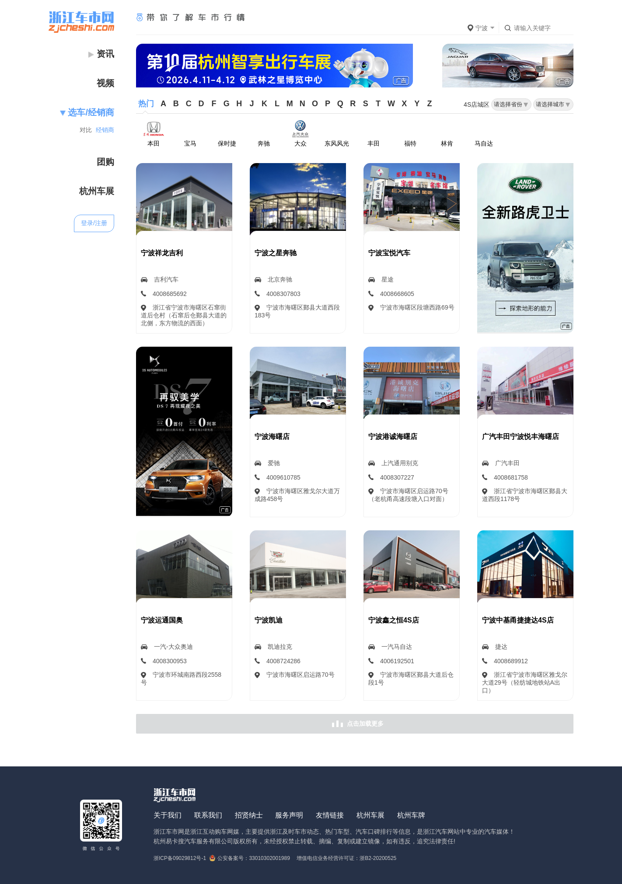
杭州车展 (370, 815)
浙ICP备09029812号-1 (180, 858)
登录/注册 (94, 222)
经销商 (105, 129)
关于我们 (168, 815)
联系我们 (208, 815)
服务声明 (289, 815)
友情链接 (330, 815)
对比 (86, 129)
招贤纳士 (249, 815)
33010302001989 (269, 858)
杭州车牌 (411, 815)
